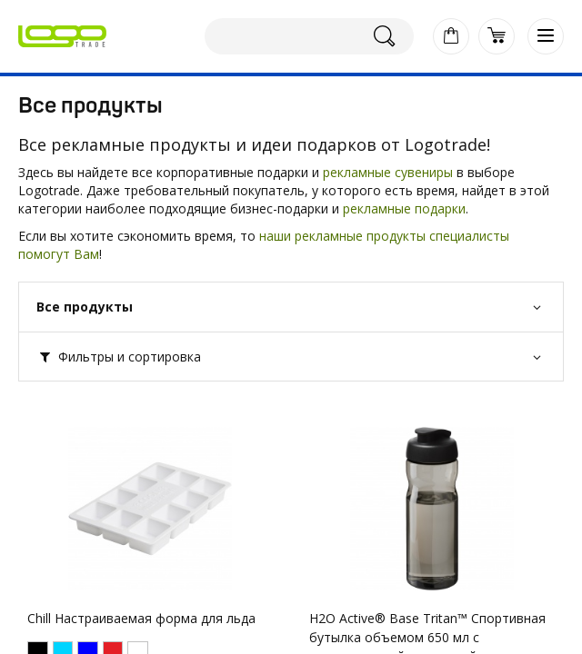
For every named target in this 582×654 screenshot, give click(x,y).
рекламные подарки (404, 208)
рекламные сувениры (388, 172)
